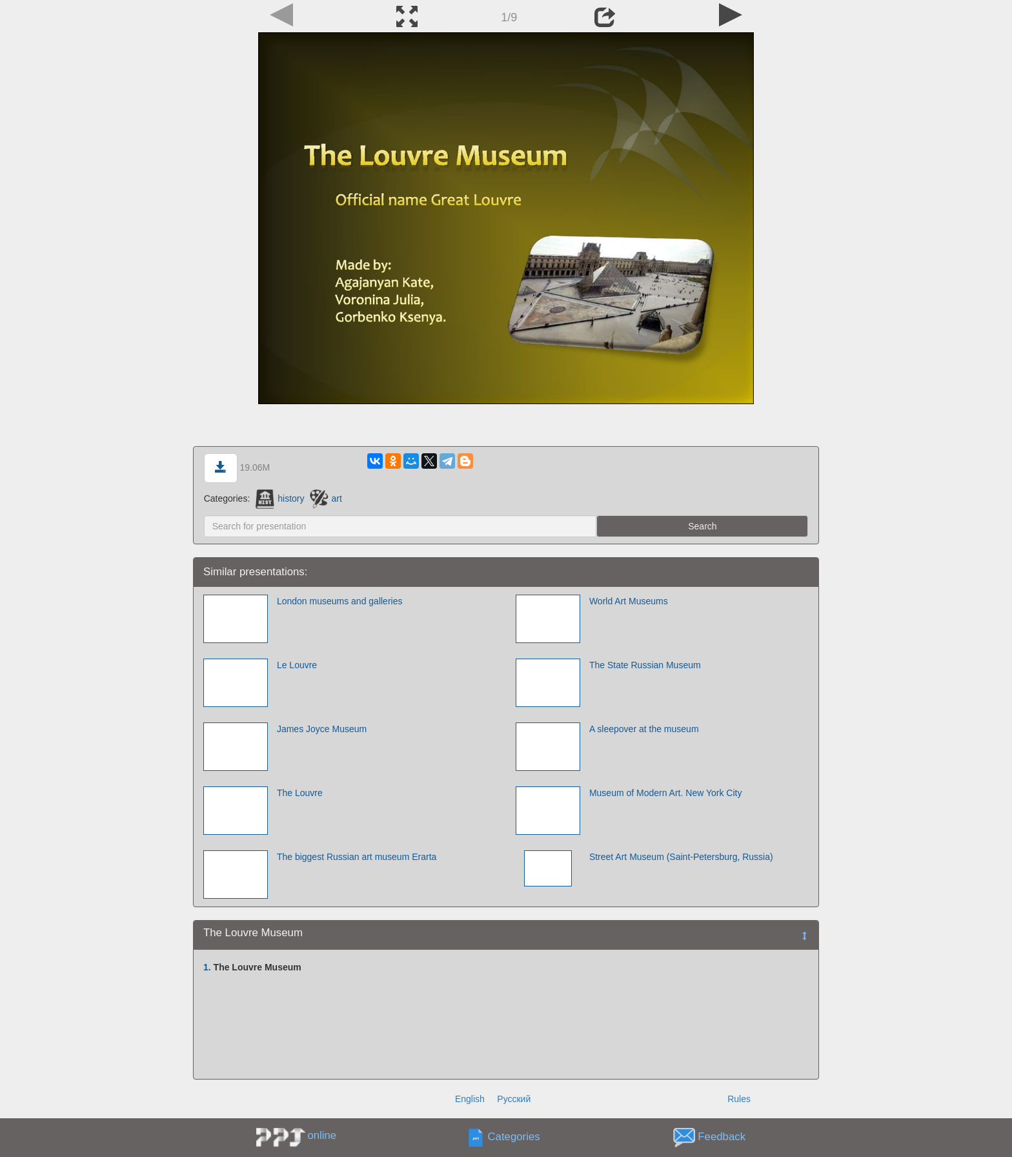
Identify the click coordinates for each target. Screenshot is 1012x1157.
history (280, 498)
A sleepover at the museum (644, 729)
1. (207, 967)
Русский (514, 1099)
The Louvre (300, 793)
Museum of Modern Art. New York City (665, 793)
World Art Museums (628, 601)
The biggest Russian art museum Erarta (356, 857)
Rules (739, 1099)
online (321, 1135)
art (326, 498)
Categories (514, 1137)
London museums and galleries (340, 601)
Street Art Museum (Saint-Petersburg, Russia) (681, 857)
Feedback (721, 1137)
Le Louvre (297, 665)
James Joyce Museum (322, 729)
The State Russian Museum (645, 665)
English (470, 1099)
